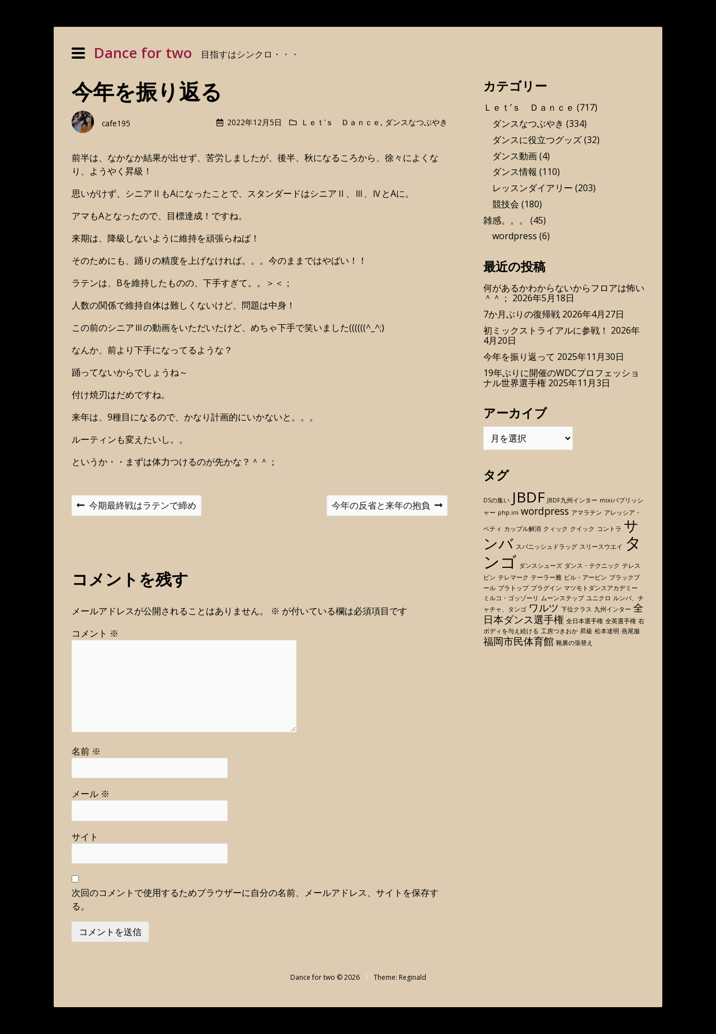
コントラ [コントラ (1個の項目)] (609, 529)
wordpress (514, 236)
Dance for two (143, 53)
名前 (86, 751)
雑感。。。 (505, 220)
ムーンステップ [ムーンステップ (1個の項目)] (562, 598)
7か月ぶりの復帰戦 (521, 314)
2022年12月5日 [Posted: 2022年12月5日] (254, 122)
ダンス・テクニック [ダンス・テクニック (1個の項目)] (592, 566)
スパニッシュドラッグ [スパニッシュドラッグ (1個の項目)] (546, 547)
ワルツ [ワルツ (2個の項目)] (544, 607)
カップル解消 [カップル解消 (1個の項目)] (522, 529)
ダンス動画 (514, 156)
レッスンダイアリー (532, 188)
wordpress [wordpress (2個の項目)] (545, 511)
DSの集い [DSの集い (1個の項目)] (496, 500)
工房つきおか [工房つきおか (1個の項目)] (559, 631)
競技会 (505, 204)
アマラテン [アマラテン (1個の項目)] (586, 512)
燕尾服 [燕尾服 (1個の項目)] (630, 631)
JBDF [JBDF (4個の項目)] (528, 497)
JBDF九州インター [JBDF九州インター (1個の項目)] (572, 500)
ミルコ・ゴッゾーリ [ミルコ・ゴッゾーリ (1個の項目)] (511, 598)
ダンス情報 (514, 171)
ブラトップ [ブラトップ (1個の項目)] (513, 588)
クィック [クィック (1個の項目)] (555, 529)
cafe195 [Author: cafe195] (116, 123)
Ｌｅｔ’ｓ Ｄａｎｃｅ (340, 122)
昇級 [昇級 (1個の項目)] (586, 631)
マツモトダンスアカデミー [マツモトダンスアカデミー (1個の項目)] (601, 588)
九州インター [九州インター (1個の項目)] (612, 609)
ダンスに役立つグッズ (537, 140)
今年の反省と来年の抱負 (386, 507)
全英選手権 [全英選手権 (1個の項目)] (620, 621)
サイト (85, 837)
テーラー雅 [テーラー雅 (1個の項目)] (546, 577)
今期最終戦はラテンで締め (136, 507)
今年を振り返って (519, 356)
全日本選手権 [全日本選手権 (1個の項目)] (584, 621)
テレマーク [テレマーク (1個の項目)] (513, 577)
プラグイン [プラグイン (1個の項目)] (546, 588)
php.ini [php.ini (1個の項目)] (508, 512)
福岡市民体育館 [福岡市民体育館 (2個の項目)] (518, 641)
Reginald (412, 977)
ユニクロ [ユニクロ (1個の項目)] (598, 598)
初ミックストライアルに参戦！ (546, 330)
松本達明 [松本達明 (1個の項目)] (607, 631)
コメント (95, 633)
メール (91, 794)
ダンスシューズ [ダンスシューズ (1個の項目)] (540, 566)
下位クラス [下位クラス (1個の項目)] (576, 609)
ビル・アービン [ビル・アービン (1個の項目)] (585, 577)
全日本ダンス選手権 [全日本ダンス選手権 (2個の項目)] (563, 613)
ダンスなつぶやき (416, 122)
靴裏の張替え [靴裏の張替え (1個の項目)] (574, 643)
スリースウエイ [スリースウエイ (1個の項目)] (601, 547)
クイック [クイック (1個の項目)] (582, 529)
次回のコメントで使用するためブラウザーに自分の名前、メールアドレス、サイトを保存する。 (255, 899)
